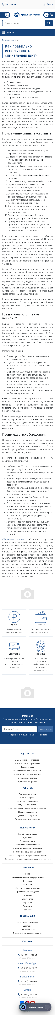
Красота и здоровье (27, 781)
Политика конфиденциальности (27, 852)
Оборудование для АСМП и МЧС (27, 771)
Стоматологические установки (27, 774)
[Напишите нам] (35, 1007)
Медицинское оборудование (27, 760)
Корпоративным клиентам (28, 888)
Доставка (27, 837)
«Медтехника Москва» (13, 539)
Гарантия (27, 902)
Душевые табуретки (27, 816)
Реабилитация (27, 767)
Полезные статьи (27, 929)
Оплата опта (27, 899)
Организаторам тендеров (27, 892)
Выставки (27, 926)
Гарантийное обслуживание (27, 845)
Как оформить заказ (27, 834)
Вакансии (27, 881)
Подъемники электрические (27, 819)
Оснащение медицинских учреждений (27, 877)
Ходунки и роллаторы (28, 805)
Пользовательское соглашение (27, 848)
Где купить (27, 906)
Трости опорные (27, 797)
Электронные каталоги (27, 922)
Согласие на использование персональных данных (27, 859)
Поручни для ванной (27, 812)
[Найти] (49, 23)
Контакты (27, 910)
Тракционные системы (27, 778)
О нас (27, 874)
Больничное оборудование (27, 763)
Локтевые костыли (27, 794)
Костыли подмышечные (27, 801)
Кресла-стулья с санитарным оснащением (27, 808)
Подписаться (45, 729)
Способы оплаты (27, 841)
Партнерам (28, 884)
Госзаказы (27, 895)
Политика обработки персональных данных (27, 855)
